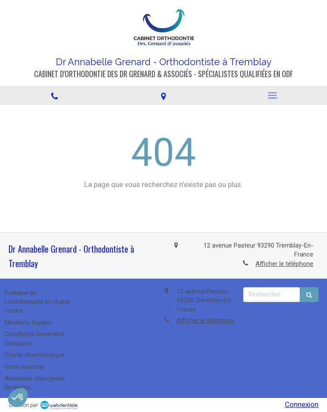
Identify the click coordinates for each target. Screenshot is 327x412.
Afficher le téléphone (284, 264)
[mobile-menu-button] (272, 95)
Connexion (301, 404)
